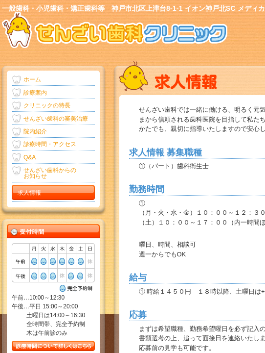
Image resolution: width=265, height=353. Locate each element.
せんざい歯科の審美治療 (55, 118)
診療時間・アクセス (49, 144)
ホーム (32, 79)
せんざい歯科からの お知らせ (49, 173)
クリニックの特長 (46, 105)
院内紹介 (35, 131)
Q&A (29, 157)
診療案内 (35, 92)
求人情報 (29, 192)
